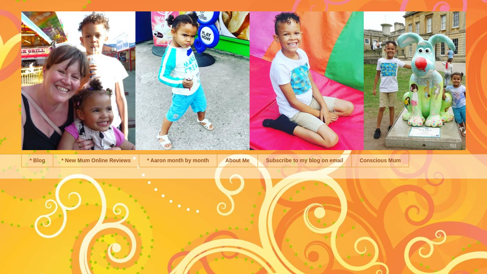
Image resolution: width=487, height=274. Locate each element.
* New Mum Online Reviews (96, 160)
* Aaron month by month (178, 160)
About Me (237, 160)
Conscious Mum (380, 160)
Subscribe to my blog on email (304, 160)
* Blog (37, 160)
